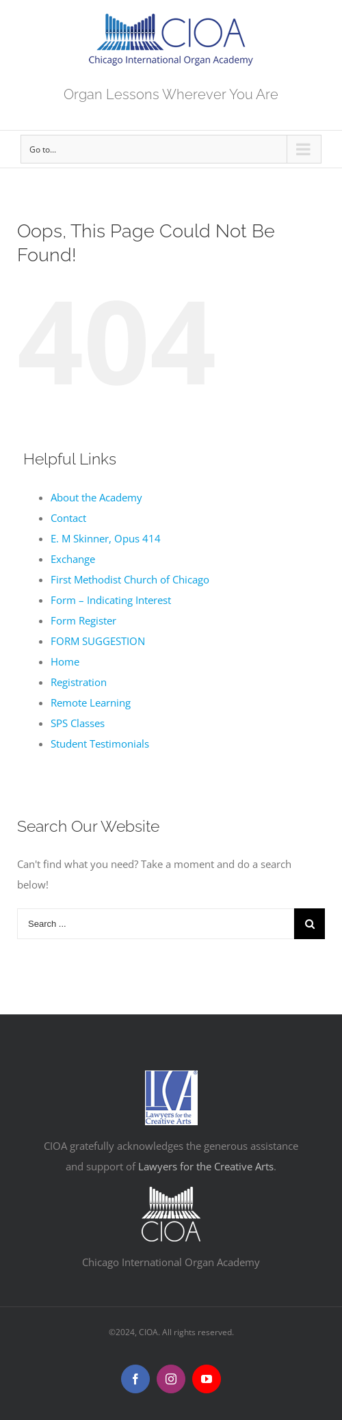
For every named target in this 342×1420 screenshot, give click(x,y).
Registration (79, 682)
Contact (68, 518)
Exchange (73, 559)
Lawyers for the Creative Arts (206, 1166)
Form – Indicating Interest (111, 600)
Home (65, 661)
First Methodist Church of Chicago (130, 579)
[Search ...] (155, 923)
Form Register (83, 620)
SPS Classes (78, 723)
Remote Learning (91, 702)
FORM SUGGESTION (98, 641)
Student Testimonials (100, 743)
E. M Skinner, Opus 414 (106, 538)
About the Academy (96, 497)
